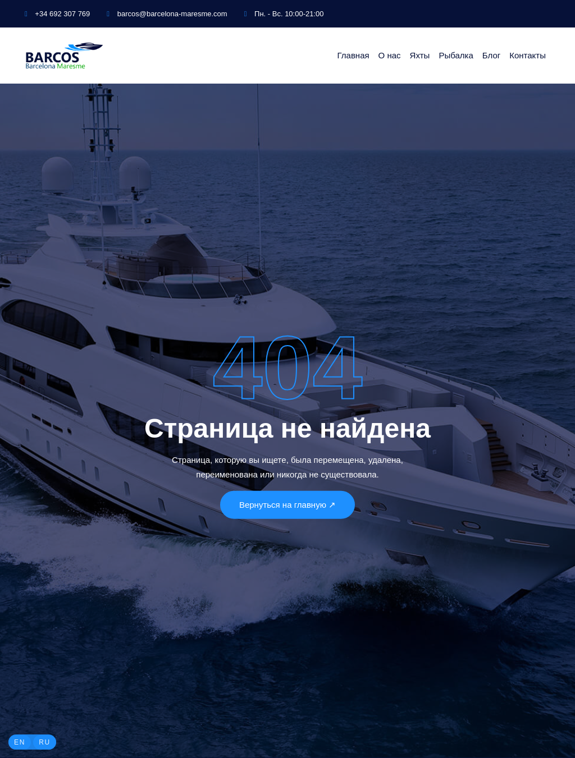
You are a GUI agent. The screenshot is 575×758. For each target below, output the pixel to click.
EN (19, 742)
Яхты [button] (420, 55)
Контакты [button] (527, 55)
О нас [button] (389, 55)
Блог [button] (491, 55)
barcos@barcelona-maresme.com (167, 14)
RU (45, 742)
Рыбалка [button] (456, 55)
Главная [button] (353, 55)
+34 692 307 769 (57, 14)
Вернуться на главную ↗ (287, 504)
